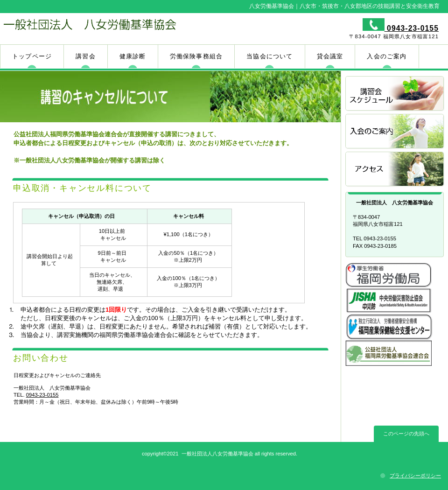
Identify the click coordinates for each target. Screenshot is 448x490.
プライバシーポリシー (415, 475)
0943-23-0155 (412, 28)
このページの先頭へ (406, 433)
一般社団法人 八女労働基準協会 (110, 28)
